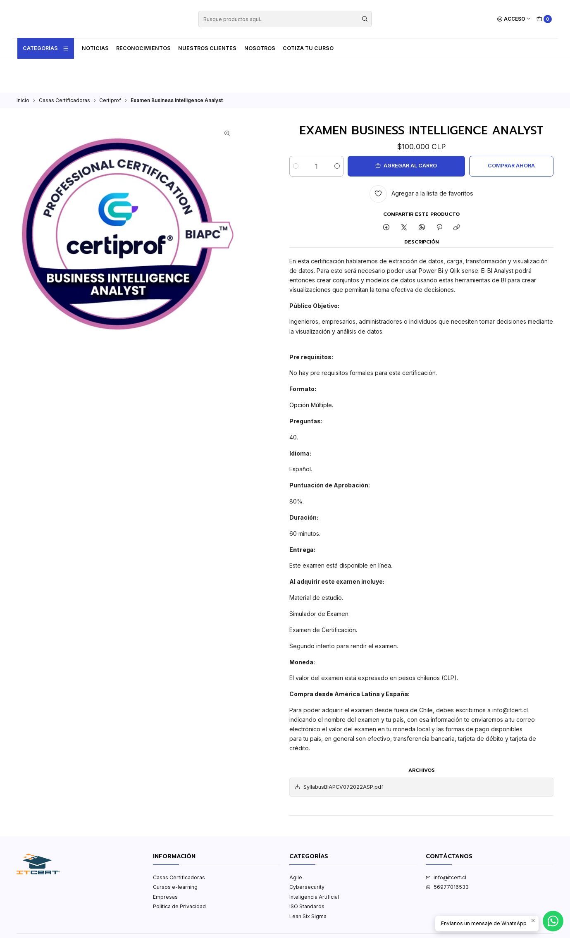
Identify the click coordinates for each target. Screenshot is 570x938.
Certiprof (110, 66)
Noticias (95, 48)
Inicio (23, 66)
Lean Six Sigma (308, 883)
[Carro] (544, 19)
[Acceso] (514, 19)
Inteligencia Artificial (314, 863)
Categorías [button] (46, 48)
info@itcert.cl (446, 844)
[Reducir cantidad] (296, 133)
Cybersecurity (306, 853)
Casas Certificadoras (64, 66)
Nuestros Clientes (207, 48)
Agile (295, 844)
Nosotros (259, 48)
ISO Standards (306, 873)
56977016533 (447, 853)
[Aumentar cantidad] (346, 133)
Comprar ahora (504, 132)
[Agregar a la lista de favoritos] (421, 160)
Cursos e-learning (175, 853)
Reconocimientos (143, 48)
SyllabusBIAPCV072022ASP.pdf (338, 753)
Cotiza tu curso (308, 48)
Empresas (165, 863)
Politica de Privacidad (179, 873)
